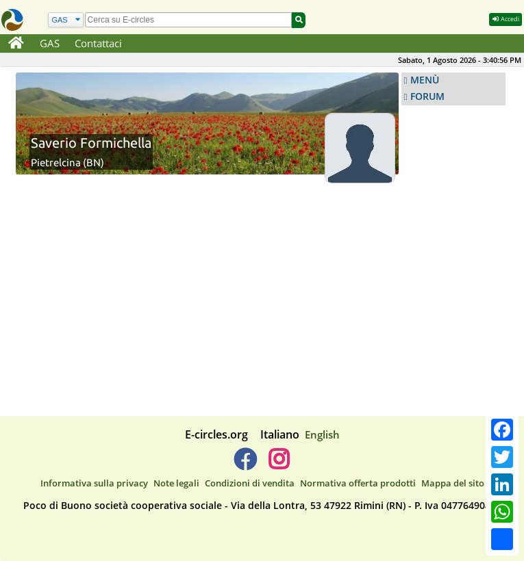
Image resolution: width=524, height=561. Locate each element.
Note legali (176, 483)
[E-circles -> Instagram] (279, 464)
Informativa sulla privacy (94, 483)
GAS (50, 43)
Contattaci (98, 43)
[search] (188, 19)
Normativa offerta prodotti (358, 483)
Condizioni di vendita (250, 483)
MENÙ (424, 80)
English (322, 434)
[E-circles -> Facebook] (245, 464)
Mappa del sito (452, 483)
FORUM (427, 96)
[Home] (16, 43)
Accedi (505, 18)
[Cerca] (66, 20)
